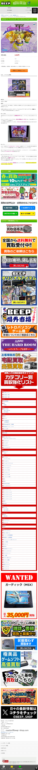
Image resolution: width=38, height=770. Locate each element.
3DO (4, 526)
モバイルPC (6, 428)
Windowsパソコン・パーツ (9, 426)
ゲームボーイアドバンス (8, 463)
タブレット (6, 544)
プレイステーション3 (8, 494)
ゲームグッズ (6, 568)
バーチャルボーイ (7, 467)
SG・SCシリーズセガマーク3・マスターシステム (10, 438)
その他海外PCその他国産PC (6, 421)
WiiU (4, 481)
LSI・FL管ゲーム (7, 532)
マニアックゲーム (7, 530)
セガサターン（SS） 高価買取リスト (12, 15)
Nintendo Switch (7, 483)
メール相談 (12, 768)
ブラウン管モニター (7, 557)
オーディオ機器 (7, 559)
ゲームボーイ (6, 461)
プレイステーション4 (8, 496)
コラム (28, 12)
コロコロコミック (7, 553)
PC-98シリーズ (6, 392)
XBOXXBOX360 (5, 515)
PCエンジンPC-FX (6, 452)
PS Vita (5, 503)
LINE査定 (20, 768)
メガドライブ (6, 440)
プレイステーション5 (8, 498)
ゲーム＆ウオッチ (7, 485)
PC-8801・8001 (7, 394)
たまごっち (6, 522)
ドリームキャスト (7, 447)
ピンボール (9, 12)
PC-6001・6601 (7, 397)
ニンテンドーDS (7, 474)
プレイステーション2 (8, 492)
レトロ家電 (6, 541)
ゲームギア (6, 443)
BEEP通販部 (9, 10)
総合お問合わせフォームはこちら (7, 732)
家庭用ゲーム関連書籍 (8, 537)
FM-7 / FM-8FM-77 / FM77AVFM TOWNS (7, 410)
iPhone (5, 546)
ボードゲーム (6, 562)
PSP (4, 501)
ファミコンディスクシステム (7, 458)
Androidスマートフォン (8, 548)
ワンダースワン (7, 520)
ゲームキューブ (7, 472)
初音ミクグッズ (7, 564)
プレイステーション (7, 489)
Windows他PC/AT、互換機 (9, 424)
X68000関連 (6, 401)
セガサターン (6, 445)
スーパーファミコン (7, 465)
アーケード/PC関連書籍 (8, 535)
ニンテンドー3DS (7, 476)
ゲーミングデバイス (7, 550)
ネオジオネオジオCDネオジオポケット (7, 509)
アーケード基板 (28, 10)
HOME (2, 15)
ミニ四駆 (5, 555)
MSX (5, 416)
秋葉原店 (9, 7)
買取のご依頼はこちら (19, 70)
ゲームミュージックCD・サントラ (10, 539)
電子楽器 (5, 432)
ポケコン (5, 418)
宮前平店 (28, 7)
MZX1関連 (5, 404)
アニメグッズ (6, 566)
